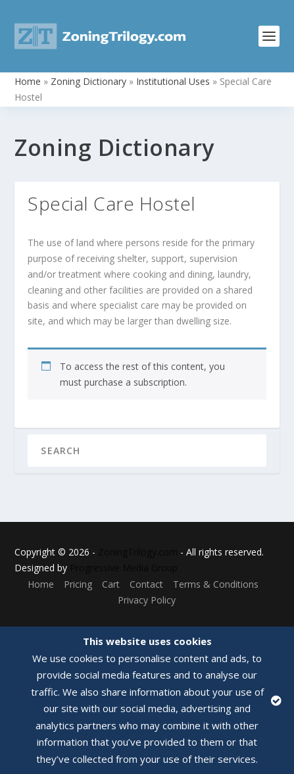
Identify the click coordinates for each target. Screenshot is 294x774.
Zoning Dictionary (88, 81)
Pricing (78, 584)
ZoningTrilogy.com (138, 552)
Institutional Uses (173, 81)
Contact (146, 584)
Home (27, 81)
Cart (111, 584)
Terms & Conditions (215, 584)
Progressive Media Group (124, 567)
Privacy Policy (147, 600)
